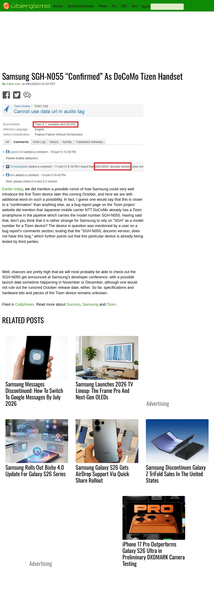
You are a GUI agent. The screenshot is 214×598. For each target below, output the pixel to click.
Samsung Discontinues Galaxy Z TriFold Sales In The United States (176, 473)
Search (145, 6)
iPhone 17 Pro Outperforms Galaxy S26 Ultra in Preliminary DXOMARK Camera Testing (153, 554)
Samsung (90, 304)
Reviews (58, 5)
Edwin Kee (13, 84)
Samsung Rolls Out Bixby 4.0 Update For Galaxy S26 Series (35, 470)
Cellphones (24, 304)
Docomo (73, 304)
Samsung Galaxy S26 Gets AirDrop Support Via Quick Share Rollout (102, 473)
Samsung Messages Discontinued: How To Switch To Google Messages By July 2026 (34, 393)
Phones (103, 5)
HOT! (124, 5)
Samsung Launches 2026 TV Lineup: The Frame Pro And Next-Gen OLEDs (104, 390)
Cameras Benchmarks (81, 5)
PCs (114, 5)
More (135, 5)
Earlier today (12, 189)
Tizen (111, 304)
